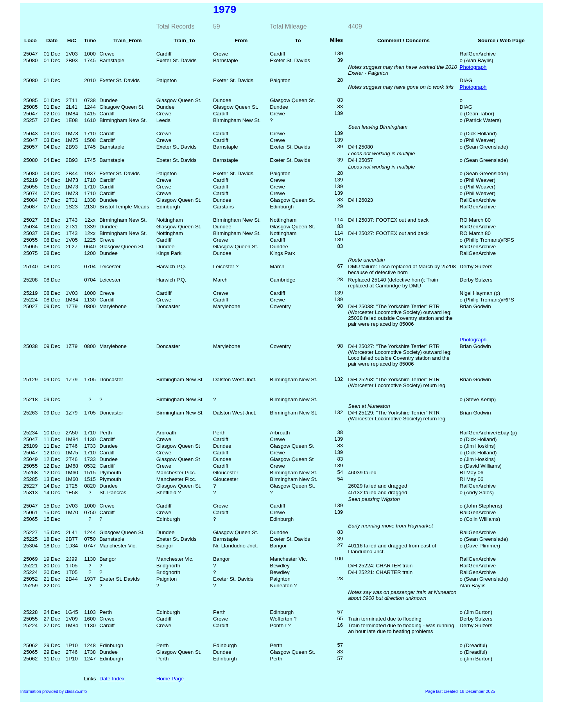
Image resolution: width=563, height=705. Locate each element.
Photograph (473, 67)
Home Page (170, 679)
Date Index (111, 679)
